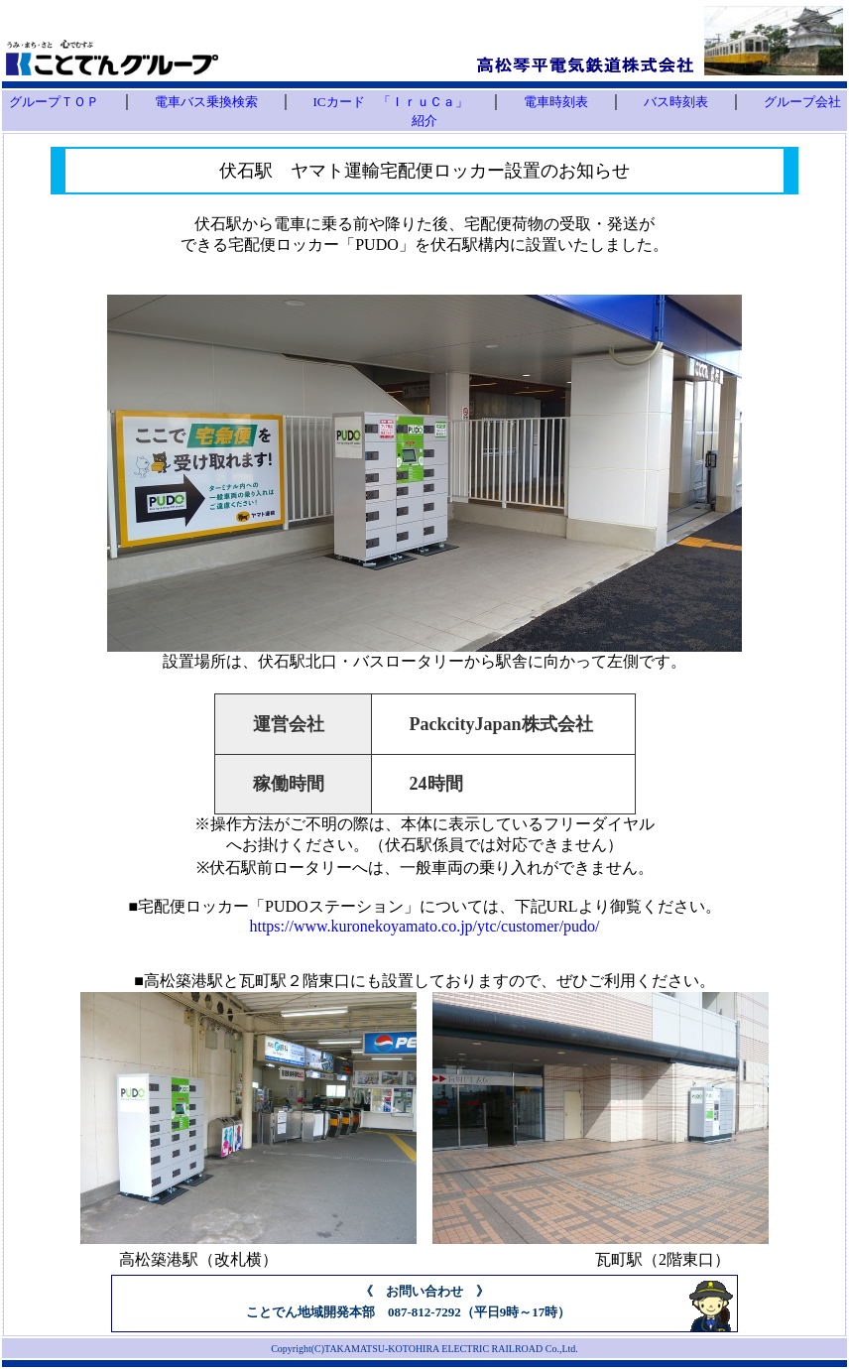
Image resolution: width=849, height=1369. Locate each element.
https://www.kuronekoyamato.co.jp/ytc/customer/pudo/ (424, 926)
